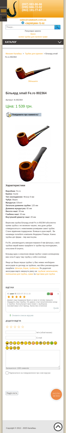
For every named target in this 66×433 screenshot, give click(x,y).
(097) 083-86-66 (32, 4)
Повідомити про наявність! (25, 115)
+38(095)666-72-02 (32, 23)
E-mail (39, 338)
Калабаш (10, 9)
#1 (8, 294)
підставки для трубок (45, 274)
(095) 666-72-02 (32, 7)
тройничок (33, 268)
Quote (56, 308)
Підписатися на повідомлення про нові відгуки (29, 373)
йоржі (25, 268)
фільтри (18, 268)
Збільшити (33, 73)
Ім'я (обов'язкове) (44, 332)
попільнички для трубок (16, 274)
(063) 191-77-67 (32, 10)
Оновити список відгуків (22, 315)
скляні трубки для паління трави (33, 37)
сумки (30, 274)
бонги (33, 34)
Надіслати (12, 393)
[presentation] (32, 382)
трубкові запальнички (47, 271)
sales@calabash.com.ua (33, 19)
